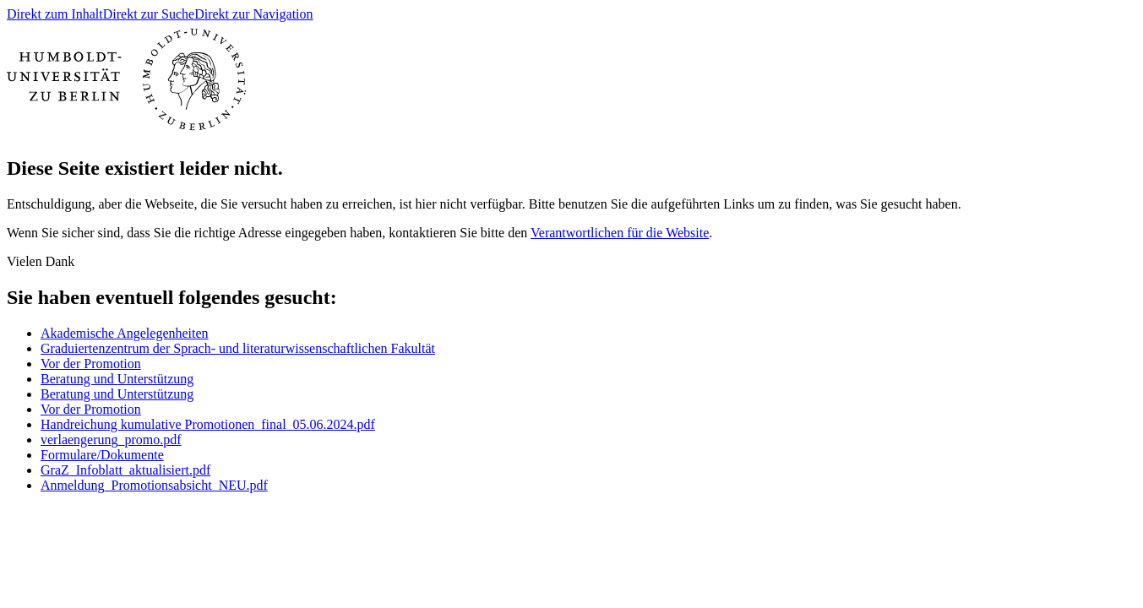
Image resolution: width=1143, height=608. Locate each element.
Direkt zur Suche (148, 14)
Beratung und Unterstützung (117, 379)
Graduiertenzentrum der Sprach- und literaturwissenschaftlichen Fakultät (238, 348)
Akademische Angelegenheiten (125, 333)
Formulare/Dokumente (102, 455)
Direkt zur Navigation (253, 14)
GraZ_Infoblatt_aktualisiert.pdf (125, 470)
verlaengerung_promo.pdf (111, 439)
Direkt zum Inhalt (55, 14)
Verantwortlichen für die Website (620, 232)
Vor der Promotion (91, 363)
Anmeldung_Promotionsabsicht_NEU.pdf (154, 485)
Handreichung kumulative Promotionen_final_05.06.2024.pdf (208, 424)
